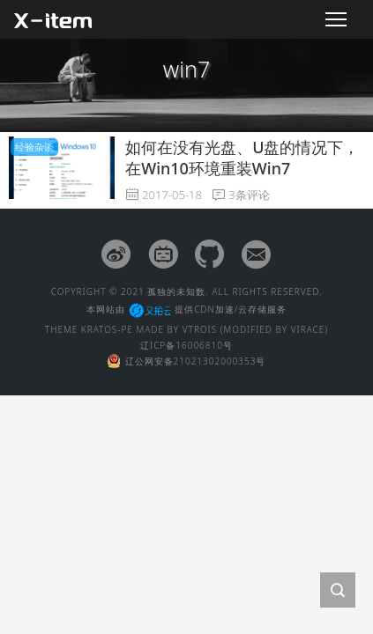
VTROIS (200, 329)
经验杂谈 (34, 146)
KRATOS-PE (107, 329)
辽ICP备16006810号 (186, 345)
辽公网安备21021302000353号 (187, 361)
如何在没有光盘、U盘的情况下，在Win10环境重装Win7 (242, 157)
